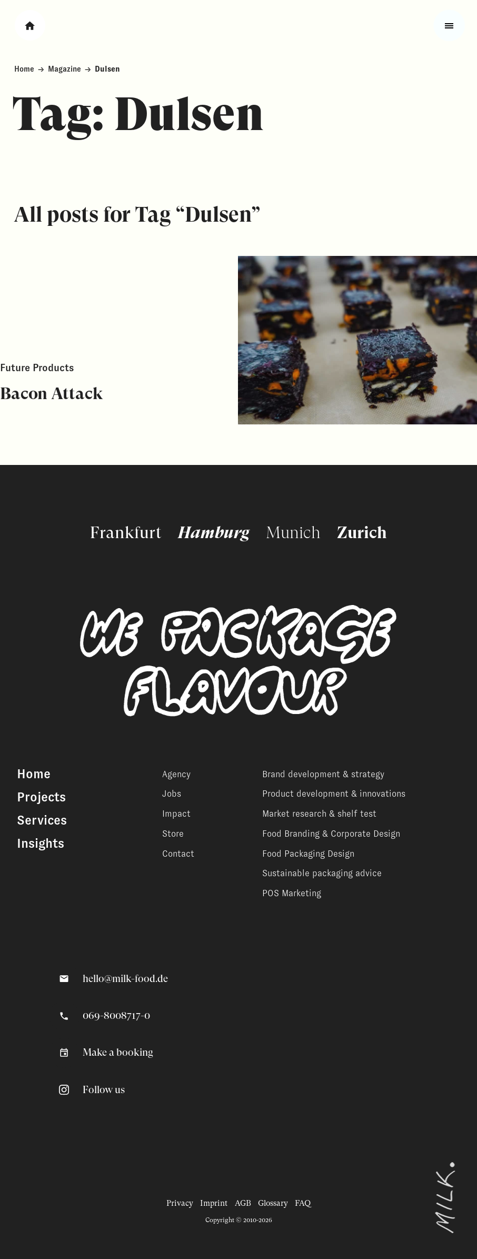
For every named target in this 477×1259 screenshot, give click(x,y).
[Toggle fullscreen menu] (449, 25)
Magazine (64, 69)
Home (24, 69)
